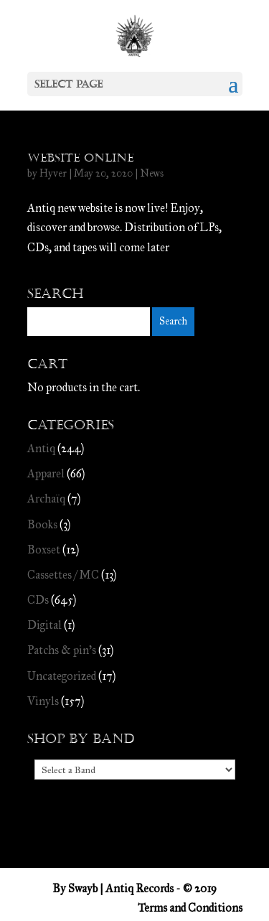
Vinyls (43, 701)
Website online (80, 157)
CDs (38, 600)
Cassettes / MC (63, 574)
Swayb (83, 888)
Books (42, 524)
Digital (44, 625)
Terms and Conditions (190, 908)
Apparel (46, 473)
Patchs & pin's (61, 650)
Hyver (53, 173)
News (152, 173)
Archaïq (46, 498)
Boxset (43, 549)
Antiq (41, 448)
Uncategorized (61, 676)
